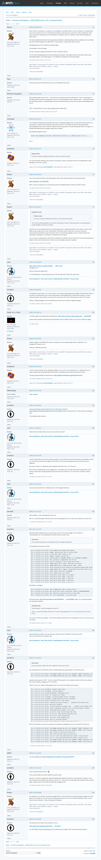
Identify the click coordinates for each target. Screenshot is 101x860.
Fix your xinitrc (74, 279)
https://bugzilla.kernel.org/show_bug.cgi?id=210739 (58, 757)
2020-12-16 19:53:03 (35, 289)
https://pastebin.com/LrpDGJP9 (38, 181)
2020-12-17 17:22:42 (35, 529)
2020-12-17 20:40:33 (35, 630)
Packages (50, 3)
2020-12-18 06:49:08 (35, 792)
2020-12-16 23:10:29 (35, 366)
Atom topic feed (90, 851)
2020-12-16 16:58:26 (35, 262)
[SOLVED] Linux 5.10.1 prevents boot (46, 20)
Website (11, 331)
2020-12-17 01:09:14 (35, 405)
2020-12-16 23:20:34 (35, 390)
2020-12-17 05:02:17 (35, 428)
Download (94, 3)
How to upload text (34, 279)
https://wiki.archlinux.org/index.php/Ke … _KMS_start (45, 266)
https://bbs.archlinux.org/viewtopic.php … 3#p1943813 (74, 316)
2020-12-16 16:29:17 (35, 207)
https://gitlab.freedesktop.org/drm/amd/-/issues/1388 (45, 411)
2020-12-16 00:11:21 (35, 79)
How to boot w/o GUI (46, 279)
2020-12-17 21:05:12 (35, 658)
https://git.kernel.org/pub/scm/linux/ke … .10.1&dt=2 (45, 826)
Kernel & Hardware (21, 20)
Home (42, 3)
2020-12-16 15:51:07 (35, 119)
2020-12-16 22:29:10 (35, 338)
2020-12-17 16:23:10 (35, 484)
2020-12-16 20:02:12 (35, 312)
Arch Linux (10, 3)
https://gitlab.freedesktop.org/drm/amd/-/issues (68, 375)
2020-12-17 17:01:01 (35, 511)
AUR (87, 3)
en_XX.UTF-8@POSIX (47, 167)
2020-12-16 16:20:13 (35, 174)
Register (24, 12)
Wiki (65, 3)
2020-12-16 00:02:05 (35, 27)
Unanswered (91, 15)
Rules (12, 12)
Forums (58, 3)
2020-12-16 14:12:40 (35, 94)
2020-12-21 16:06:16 (35, 819)
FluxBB (92, 853)
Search (18, 12)
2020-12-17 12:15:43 (35, 455)
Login (30, 12)
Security (80, 3)
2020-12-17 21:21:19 (35, 768)
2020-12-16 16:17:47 (35, 148)
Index (7, 12)
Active (85, 15)
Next (17, 24)
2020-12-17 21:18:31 (35, 753)
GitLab (72, 3)
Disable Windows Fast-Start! (61, 279)
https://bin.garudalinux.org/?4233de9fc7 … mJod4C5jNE (57, 599)
